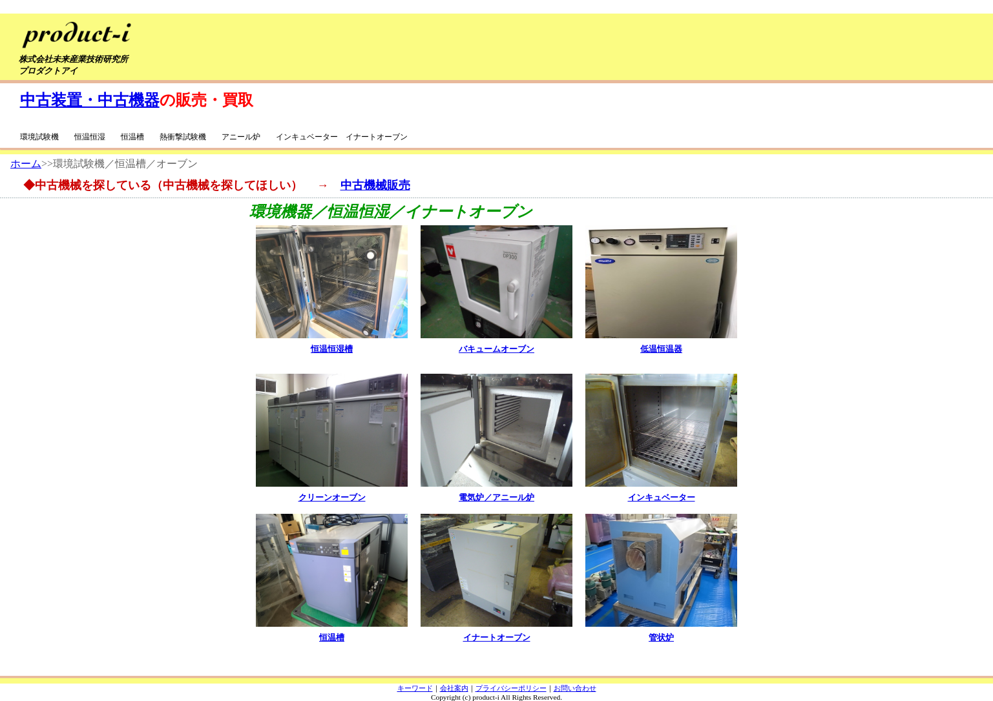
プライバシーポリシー (511, 688)
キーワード (415, 688)
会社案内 (454, 688)
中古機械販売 (375, 185)
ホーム (25, 163)
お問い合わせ (575, 688)
